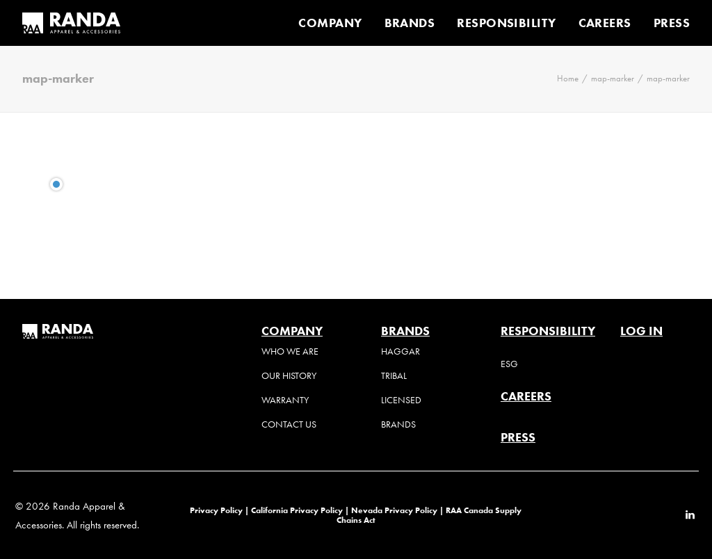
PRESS (672, 23)
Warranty (285, 400)
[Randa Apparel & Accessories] (71, 23)
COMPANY (330, 23)
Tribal (394, 376)
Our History (288, 376)
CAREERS (604, 23)
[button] (690, 516)
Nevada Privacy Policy (394, 510)
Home (567, 78)
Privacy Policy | (219, 510)
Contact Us (288, 424)
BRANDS (410, 23)
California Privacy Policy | (301, 510)
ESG (509, 364)
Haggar (400, 351)
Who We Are (289, 351)
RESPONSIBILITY (506, 23)
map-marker (612, 78)
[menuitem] (334, 23)
